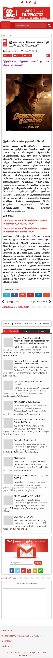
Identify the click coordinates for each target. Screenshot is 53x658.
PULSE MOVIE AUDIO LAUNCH (28, 496)
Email (27, 55)
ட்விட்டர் (26, 331)
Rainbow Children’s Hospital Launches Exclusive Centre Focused (31, 362)
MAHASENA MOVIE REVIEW (27, 402)
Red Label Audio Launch (25, 440)
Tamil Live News (14, 652)
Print (17, 55)
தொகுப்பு (42, 331)
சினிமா (18, 289)
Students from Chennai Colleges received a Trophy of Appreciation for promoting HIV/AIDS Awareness (31, 341)
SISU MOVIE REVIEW (23, 517)
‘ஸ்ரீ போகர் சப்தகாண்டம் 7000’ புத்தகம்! (28, 382)
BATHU (32, 655)
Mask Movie (19, 458)
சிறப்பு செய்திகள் (10, 331)
